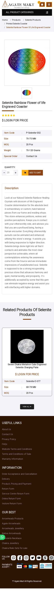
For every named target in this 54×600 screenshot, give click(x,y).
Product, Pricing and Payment (16, 484)
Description (11, 188)
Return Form (8, 488)
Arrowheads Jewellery (13, 528)
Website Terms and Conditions (17, 449)
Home (5, 20)
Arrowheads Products (13, 518)
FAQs (4, 444)
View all (27, 407)
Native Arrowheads (11, 533)
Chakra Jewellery (10, 543)
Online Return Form (11, 498)
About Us (6, 429)
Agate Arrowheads (11, 523)
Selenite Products (33, 20)
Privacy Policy (9, 439)
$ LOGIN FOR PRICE (15, 120)
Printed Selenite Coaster (16, 24)
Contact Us (31, 156)
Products (16, 20)
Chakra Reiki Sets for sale (14, 548)
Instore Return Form (12, 503)
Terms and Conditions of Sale (16, 454)
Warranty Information (12, 459)
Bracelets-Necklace (12, 538)
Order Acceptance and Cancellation (19, 474)
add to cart (31, 172)
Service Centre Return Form (15, 493)
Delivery (6, 479)
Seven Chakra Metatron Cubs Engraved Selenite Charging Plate (27, 366)
